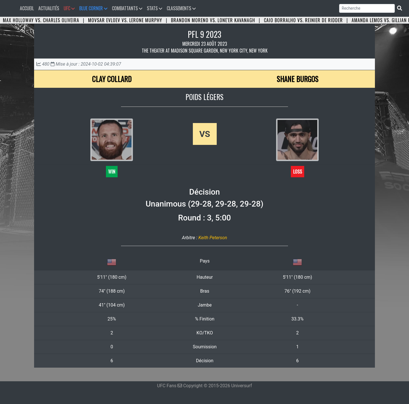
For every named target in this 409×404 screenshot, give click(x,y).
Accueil (28, 8)
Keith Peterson (212, 237)
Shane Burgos (297, 79)
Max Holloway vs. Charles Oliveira (41, 20)
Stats (154, 8)
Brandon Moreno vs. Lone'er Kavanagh (213, 20)
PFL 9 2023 (204, 34)
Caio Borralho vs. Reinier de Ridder (303, 20)
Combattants (127, 8)
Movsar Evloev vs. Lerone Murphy (125, 20)
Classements (181, 8)
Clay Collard (112, 79)
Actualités (48, 8)
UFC (69, 8)
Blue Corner (93, 8)
